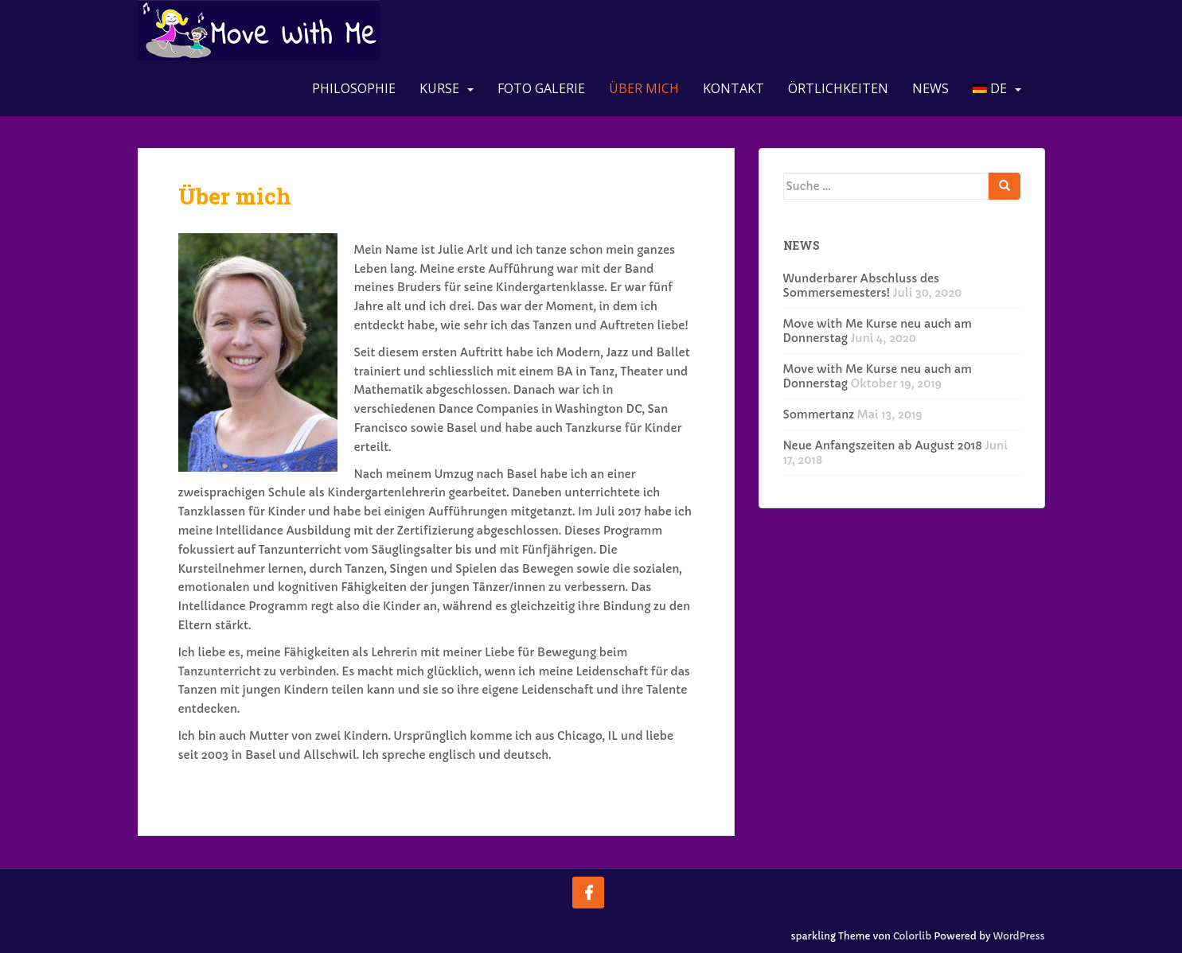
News (930, 88)
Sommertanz (819, 414)
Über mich (644, 88)
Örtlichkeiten (838, 88)
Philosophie (354, 88)
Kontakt (733, 88)
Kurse (439, 88)
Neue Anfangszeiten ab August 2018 (882, 445)
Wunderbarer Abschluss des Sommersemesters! (861, 285)
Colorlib (912, 936)
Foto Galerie (541, 88)
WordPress (1019, 936)
